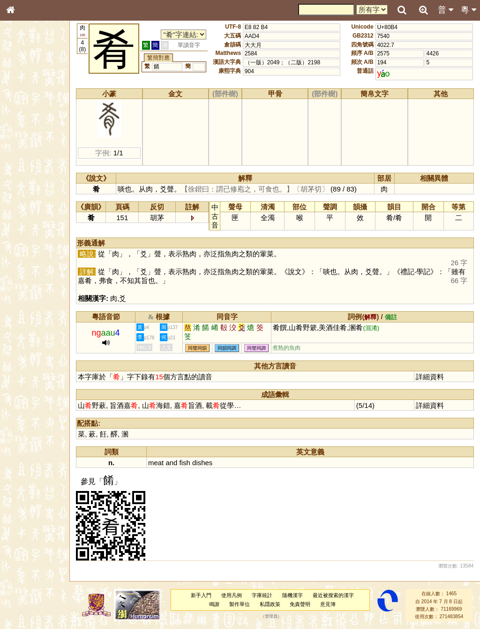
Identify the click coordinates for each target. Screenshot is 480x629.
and (182, 463)
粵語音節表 (26, 184)
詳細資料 (432, 377)
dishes (213, 463)
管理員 (276, 616)
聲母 (18, 247)
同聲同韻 (208, 348)
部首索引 (23, 125)
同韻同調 (238, 348)
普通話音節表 (28, 255)
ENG (41, 103)
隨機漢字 (297, 595)
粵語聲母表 (26, 192)
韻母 (32, 247)
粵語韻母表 (26, 201)
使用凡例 (236, 595)
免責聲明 (305, 604)
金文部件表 (26, 151)
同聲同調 (267, 348)
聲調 (44, 247)
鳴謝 (219, 604)
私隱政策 (274, 604)
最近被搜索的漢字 (338, 595)
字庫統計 (267, 595)
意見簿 (333, 604)
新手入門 (206, 595)
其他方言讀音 (28, 264)
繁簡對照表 (26, 314)
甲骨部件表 (26, 142)
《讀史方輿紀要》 (34, 297)
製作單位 (244, 604)
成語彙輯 (23, 305)
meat (167, 463)
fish (195, 463)
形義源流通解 (28, 159)
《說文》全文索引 (34, 288)
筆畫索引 (23, 133)
